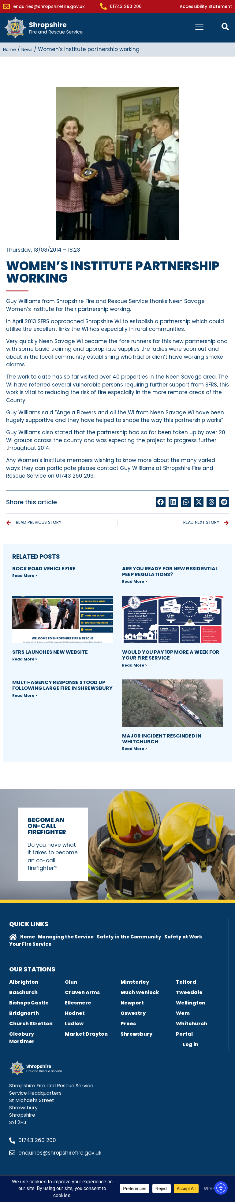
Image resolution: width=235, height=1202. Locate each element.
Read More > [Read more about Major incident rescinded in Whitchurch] (134, 748)
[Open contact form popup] (225, 26)
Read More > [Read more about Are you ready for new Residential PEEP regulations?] (134, 581)
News (26, 49)
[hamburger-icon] (199, 27)
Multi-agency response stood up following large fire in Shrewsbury (62, 685)
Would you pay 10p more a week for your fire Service (170, 655)
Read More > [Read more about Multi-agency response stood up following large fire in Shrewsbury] (24, 695)
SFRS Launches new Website (50, 652)
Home (9, 49)
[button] (161, 502)
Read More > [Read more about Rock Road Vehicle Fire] (24, 575)
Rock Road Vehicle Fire (44, 568)
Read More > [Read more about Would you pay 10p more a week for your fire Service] (134, 665)
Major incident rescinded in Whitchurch (161, 738)
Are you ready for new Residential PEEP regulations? (170, 571)
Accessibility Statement (206, 6)
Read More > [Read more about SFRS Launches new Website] (24, 659)
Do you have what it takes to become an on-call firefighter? (53, 856)
